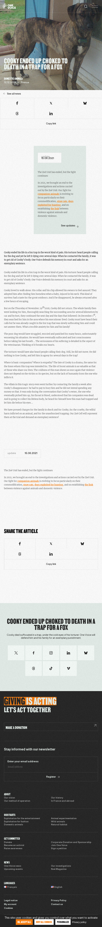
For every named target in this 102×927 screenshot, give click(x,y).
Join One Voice (59, 845)
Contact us (57, 904)
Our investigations (61, 866)
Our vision (9, 798)
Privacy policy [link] (79, 922)
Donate (8, 842)
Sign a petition (59, 849)
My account (10, 904)
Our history (57, 798)
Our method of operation (17, 801)
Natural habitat (59, 825)
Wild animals (58, 822)
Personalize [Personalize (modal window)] (63, 922)
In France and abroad (62, 801)
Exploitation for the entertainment (22, 819)
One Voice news (12, 866)
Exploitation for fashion (16, 822)
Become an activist (14, 845)
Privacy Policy (58, 901)
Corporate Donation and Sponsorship (71, 842)
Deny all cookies (44, 922)
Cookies (8, 908)
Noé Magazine (58, 869)
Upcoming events (13, 869)
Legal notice (10, 901)
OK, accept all (24, 922)
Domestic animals (13, 825)
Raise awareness (13, 849)
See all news (12, 94)
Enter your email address (23, 761)
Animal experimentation (64, 819)
